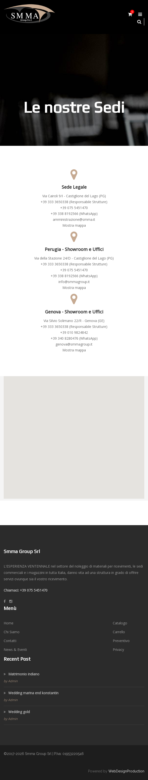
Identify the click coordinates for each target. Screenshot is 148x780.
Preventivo (121, 640)
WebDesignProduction (126, 771)
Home (8, 623)
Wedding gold (17, 711)
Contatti (10, 640)
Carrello (119, 632)
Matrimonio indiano (21, 674)
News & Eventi (15, 649)
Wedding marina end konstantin (31, 693)
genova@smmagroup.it (74, 344)
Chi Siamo (12, 632)
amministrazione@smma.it (74, 219)
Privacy (118, 649)
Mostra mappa (74, 225)
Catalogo (120, 623)
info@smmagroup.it (74, 281)
